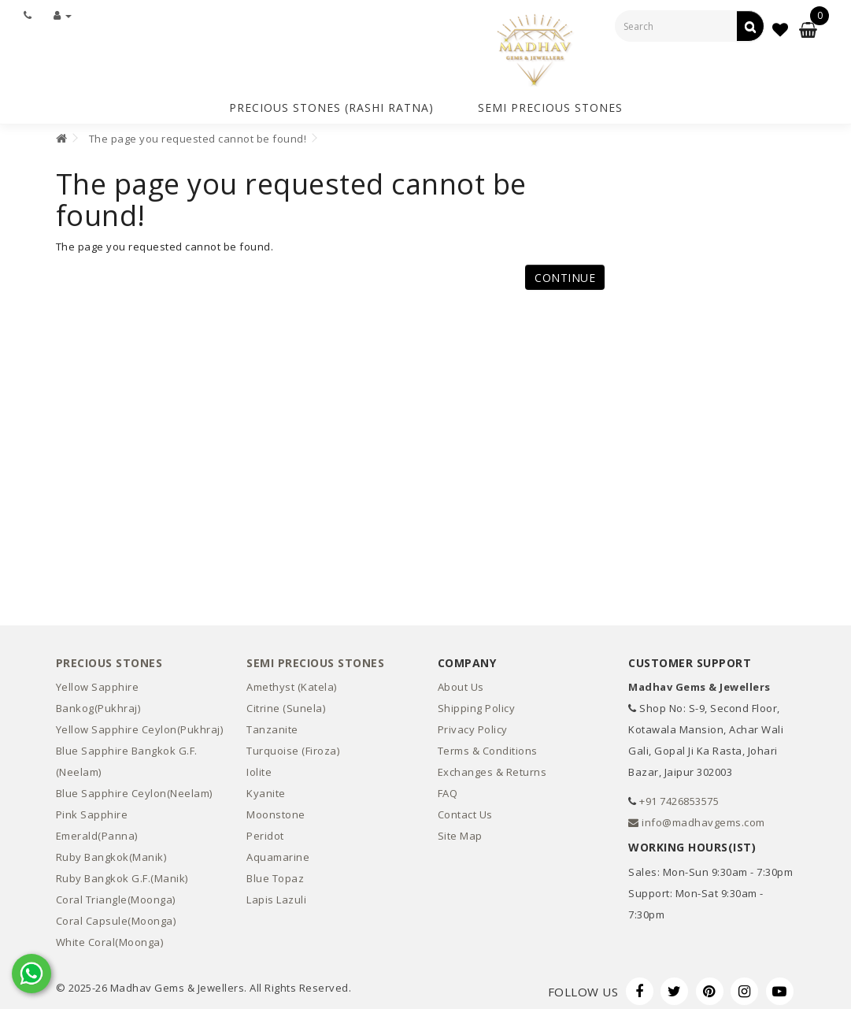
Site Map (460, 830)
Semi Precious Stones (550, 105)
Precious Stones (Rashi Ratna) (331, 105)
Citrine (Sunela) (285, 703)
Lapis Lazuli (276, 894)
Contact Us (465, 809)
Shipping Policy (477, 703)
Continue (565, 272)
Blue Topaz (275, 873)
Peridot (265, 830)
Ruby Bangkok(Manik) (111, 851)
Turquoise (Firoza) (292, 745)
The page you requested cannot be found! (198, 133)
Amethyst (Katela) (291, 681)
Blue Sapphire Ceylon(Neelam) (134, 788)
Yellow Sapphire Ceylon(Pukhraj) (140, 724)
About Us (461, 681)
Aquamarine (277, 851)
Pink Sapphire (92, 809)
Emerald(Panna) (97, 830)
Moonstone (275, 809)
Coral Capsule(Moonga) (116, 915)
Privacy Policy (473, 724)
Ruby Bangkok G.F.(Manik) (122, 873)
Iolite (259, 766)
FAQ (448, 788)
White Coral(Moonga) (110, 936)
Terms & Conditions (488, 745)
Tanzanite (272, 724)
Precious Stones (109, 657)
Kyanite (266, 788)
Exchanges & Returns (492, 766)
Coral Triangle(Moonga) (116, 894)
